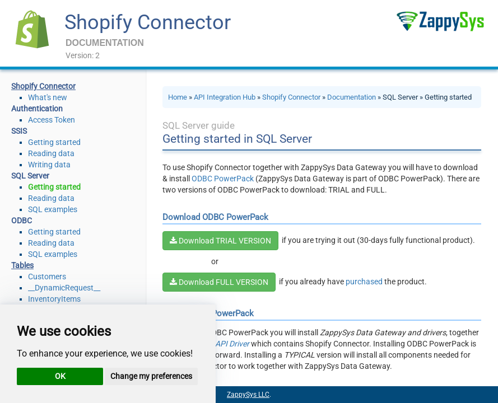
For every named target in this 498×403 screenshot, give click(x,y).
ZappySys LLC (248, 395)
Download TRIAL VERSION (220, 240)
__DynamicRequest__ (64, 287)
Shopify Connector (147, 22)
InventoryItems (54, 298)
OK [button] (60, 376)
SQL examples (52, 209)
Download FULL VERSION (219, 282)
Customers (47, 276)
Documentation (351, 97)
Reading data (51, 153)
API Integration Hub (224, 97)
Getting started (54, 142)
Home (177, 97)
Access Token (51, 119)
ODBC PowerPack (223, 178)
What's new (47, 97)
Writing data (49, 164)
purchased (364, 281)
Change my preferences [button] (151, 376)
